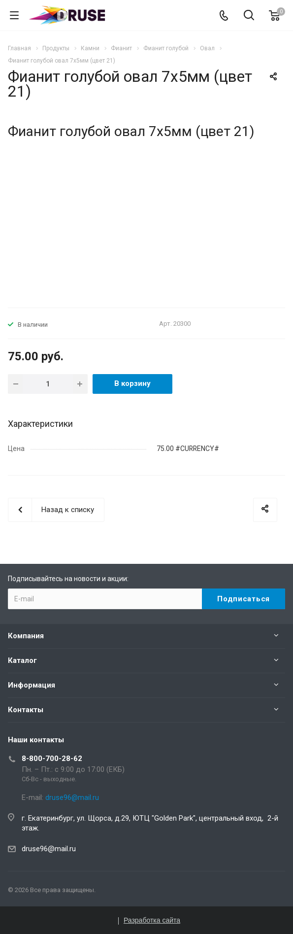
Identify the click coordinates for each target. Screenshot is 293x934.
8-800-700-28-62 (52, 758)
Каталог (22, 660)
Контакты (25, 709)
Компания (26, 635)
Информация (31, 685)
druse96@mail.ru (49, 848)
